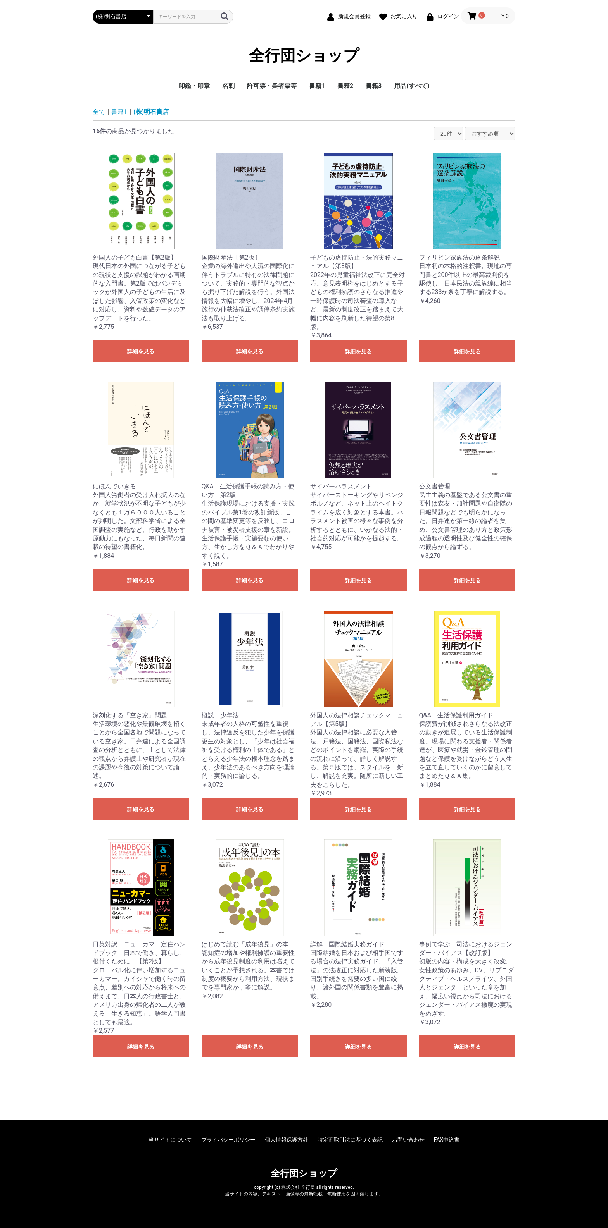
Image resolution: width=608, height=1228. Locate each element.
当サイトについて (170, 1140)
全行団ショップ (304, 55)
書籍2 (345, 85)
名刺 (228, 85)
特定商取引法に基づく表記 (350, 1140)
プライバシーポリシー (228, 1140)
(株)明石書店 (151, 111)
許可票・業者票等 (272, 85)
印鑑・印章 (194, 85)
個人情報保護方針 (286, 1140)
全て (99, 111)
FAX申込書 (447, 1140)
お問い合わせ (408, 1140)
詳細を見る (140, 351)
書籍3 (374, 85)
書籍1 (317, 85)
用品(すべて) (411, 85)
